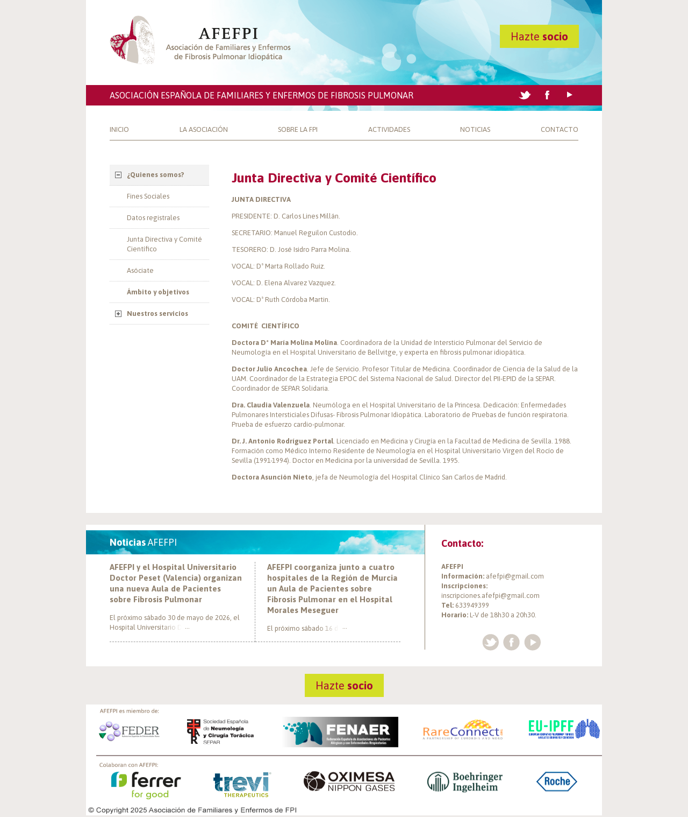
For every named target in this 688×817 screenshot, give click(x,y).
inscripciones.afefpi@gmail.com (490, 595)
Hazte (539, 36)
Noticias (475, 129)
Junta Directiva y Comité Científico (164, 244)
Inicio (119, 129)
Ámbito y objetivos (158, 292)
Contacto (559, 129)
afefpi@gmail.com (515, 576)
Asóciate (140, 270)
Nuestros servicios (157, 313)
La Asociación (204, 129)
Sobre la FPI (298, 129)
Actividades (389, 129)
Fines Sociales (148, 196)
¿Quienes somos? (155, 175)
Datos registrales (153, 218)
